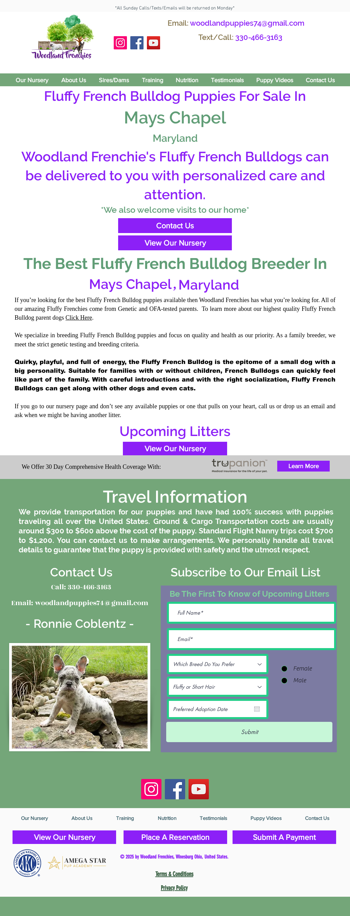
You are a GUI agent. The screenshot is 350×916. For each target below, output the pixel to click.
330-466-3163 (258, 37)
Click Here (79, 317)
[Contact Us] (175, 225)
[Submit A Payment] (284, 837)
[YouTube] (153, 42)
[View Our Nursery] (175, 242)
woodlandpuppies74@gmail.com (247, 23)
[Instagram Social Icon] (120, 42)
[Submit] (249, 732)
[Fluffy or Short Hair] (217, 687)
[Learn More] (303, 466)
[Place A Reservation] (175, 837)
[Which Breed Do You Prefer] (217, 664)
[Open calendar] (257, 709)
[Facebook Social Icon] (137, 42)
